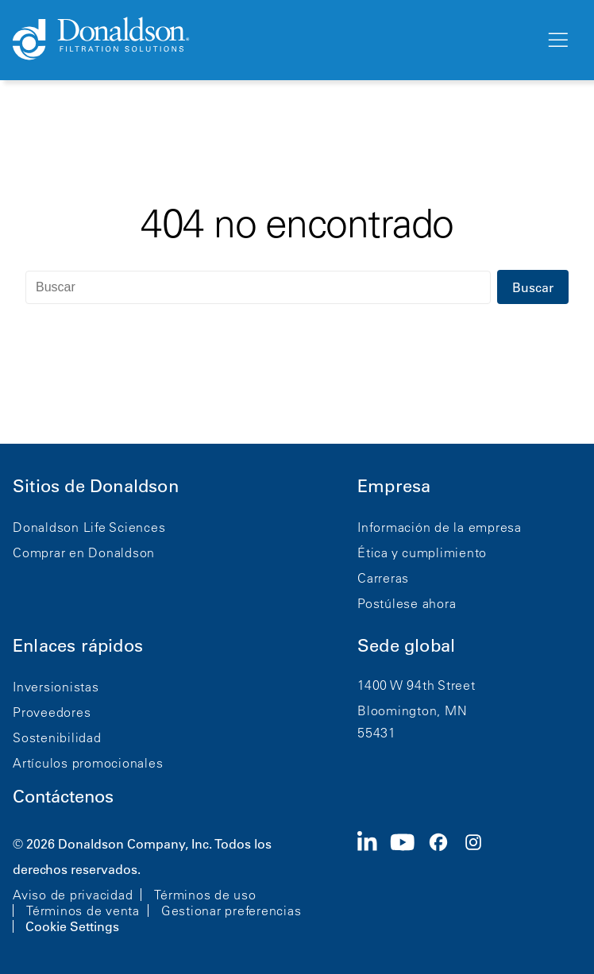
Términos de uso (205, 894)
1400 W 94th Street (416, 685)
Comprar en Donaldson (84, 552)
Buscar (533, 287)
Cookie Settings (72, 926)
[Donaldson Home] (272, 39)
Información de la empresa (439, 527)
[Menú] (557, 40)
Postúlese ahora (406, 603)
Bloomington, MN (412, 710)
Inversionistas (56, 686)
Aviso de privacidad (73, 894)
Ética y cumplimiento (422, 552)
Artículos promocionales (88, 762)
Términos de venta (83, 910)
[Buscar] (258, 287)
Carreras (383, 578)
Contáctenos (63, 796)
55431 (376, 733)
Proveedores (52, 712)
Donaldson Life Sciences (89, 527)
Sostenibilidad (57, 737)
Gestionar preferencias (231, 910)
